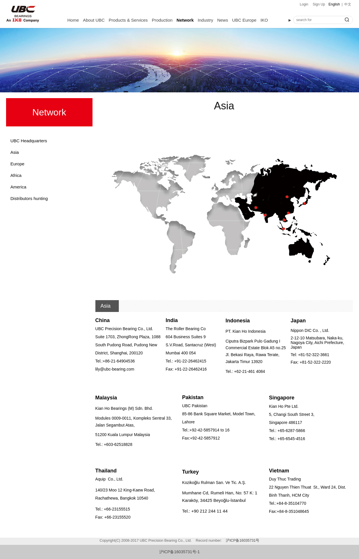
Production (162, 20)
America (18, 186)
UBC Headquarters (28, 140)
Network (185, 20)
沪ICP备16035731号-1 (179, 551)
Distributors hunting (29, 198)
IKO (264, 20)
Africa (15, 175)
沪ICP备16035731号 (242, 541)
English (334, 4)
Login (304, 4)
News (222, 20)
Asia (14, 152)
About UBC (94, 20)
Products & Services (128, 20)
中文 (347, 4)
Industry (205, 20)
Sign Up (319, 4)
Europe (17, 163)
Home (73, 20)
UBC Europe (244, 20)
